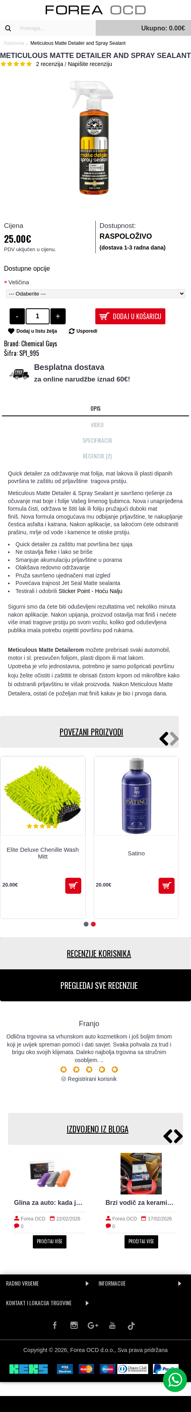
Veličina (18, 282)
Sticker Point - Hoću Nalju (90, 591)
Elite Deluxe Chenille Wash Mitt (43, 853)
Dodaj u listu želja (36, 331)
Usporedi (86, 331)
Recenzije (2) (97, 455)
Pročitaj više (49, 1241)
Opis (95, 408)
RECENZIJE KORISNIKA (99, 953)
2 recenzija (49, 64)
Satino (136, 853)
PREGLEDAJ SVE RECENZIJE (99, 985)
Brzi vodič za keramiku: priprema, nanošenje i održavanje (141, 1202)
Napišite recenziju (90, 64)
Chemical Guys (39, 343)
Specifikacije (97, 440)
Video (97, 424)
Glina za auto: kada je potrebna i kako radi (50, 1202)
